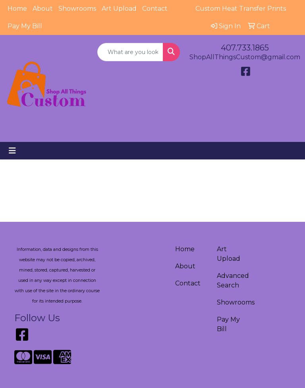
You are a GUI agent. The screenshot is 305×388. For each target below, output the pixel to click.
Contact (155, 8)
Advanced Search (233, 280)
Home (17, 8)
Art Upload (119, 8)
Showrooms (77, 8)
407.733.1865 (245, 47)
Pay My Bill (25, 26)
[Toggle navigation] (12, 150)
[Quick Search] (130, 52)
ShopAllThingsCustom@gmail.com (244, 57)
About (43, 8)
